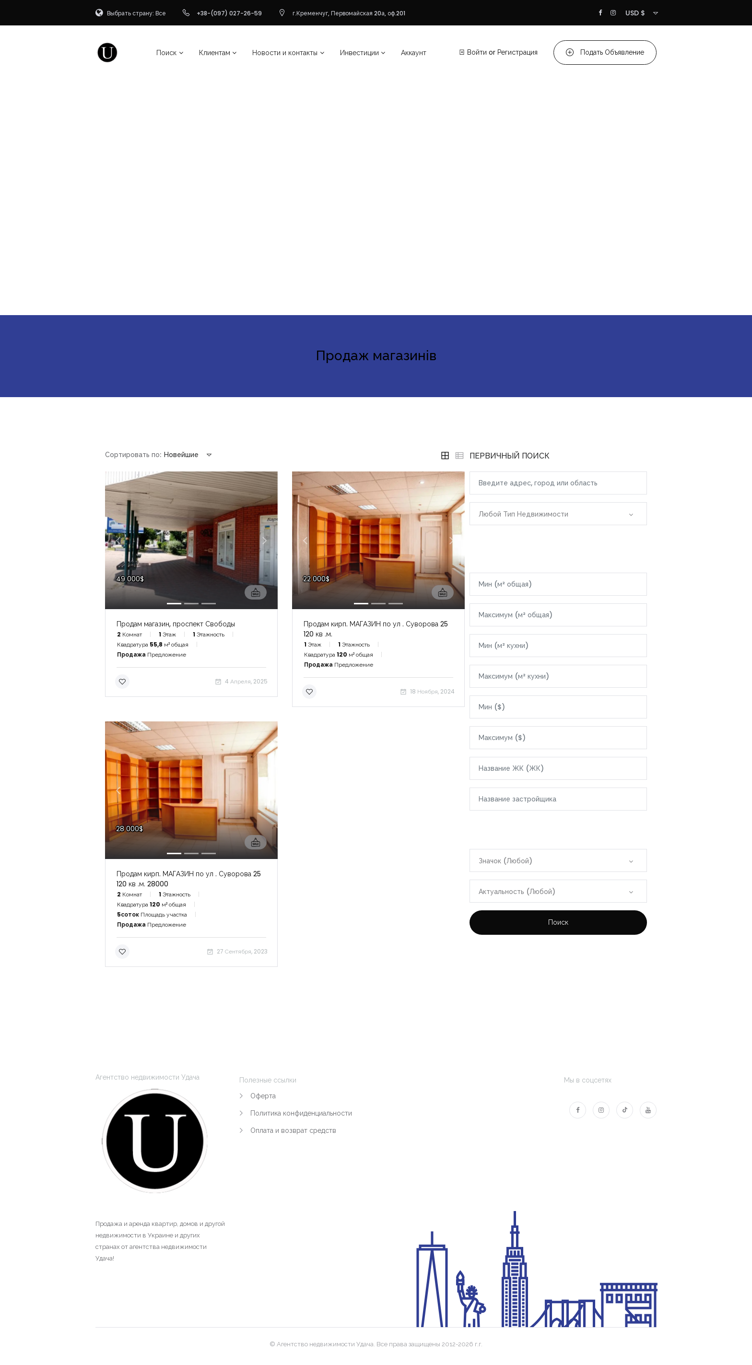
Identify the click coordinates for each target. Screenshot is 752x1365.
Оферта (263, 1096)
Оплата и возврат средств (293, 1130)
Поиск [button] (166, 53)
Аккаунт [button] (413, 53)
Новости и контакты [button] (284, 53)
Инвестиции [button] (359, 53)
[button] (118, 540)
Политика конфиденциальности (301, 1113)
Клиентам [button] (214, 53)
